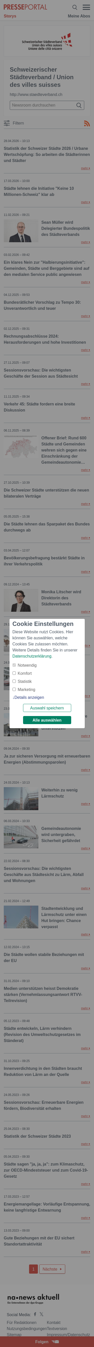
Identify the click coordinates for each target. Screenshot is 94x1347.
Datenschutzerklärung (32, 656)
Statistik (25, 681)
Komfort (25, 673)
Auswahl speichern (47, 708)
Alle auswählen (47, 720)
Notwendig (27, 665)
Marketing (26, 689)
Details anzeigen (29, 697)
